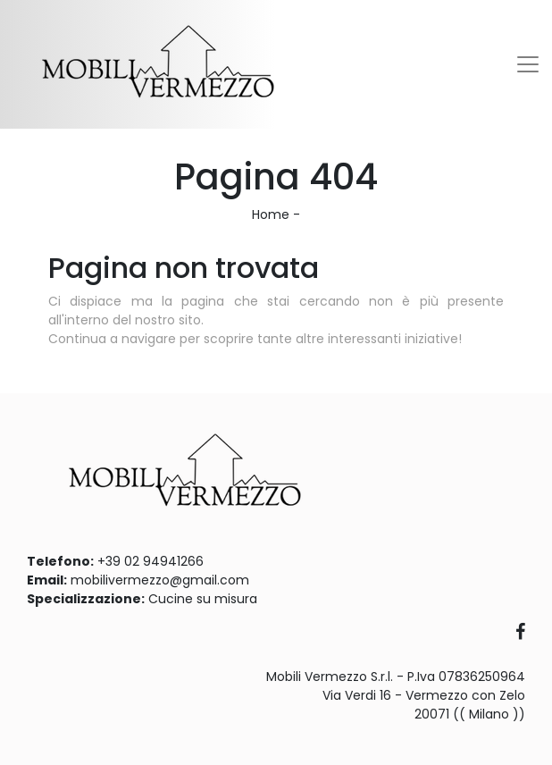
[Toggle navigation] (528, 64)
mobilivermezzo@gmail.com (160, 580)
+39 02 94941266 (150, 561)
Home (270, 214)
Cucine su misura (202, 599)
